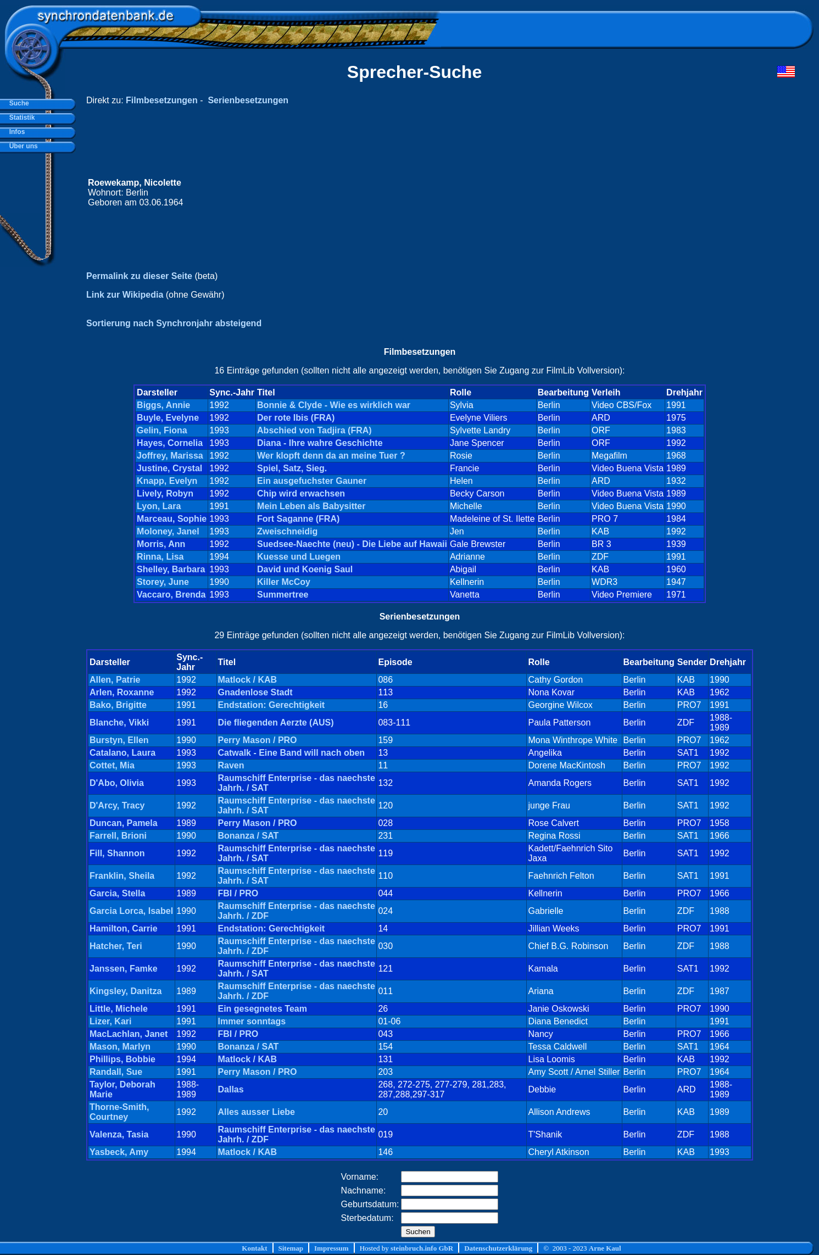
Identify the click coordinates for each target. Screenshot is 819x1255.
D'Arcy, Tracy (117, 805)
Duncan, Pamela (124, 823)
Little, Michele (119, 1008)
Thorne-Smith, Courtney (119, 1112)
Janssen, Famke (124, 968)
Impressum (331, 1248)
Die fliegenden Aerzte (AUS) (276, 722)
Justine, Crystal (169, 468)
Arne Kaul (605, 1248)
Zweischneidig (287, 531)
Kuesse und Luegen (299, 556)
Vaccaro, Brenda (171, 594)
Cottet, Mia (112, 765)
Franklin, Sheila (122, 875)
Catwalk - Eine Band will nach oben (291, 752)
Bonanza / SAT (248, 835)
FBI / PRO (238, 893)
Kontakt (254, 1248)
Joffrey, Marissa (170, 455)
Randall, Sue (116, 1071)
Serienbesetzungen (248, 100)
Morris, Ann (161, 544)
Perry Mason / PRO (257, 740)
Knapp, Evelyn (167, 481)
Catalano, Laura (122, 752)
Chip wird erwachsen (301, 493)
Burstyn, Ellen (119, 740)
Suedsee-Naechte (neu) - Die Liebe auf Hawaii (352, 544)
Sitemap (291, 1248)
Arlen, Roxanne (122, 692)
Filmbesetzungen (162, 100)
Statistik (20, 117)
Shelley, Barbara (171, 569)
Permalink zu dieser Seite (139, 276)
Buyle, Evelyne (168, 417)
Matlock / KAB (247, 679)
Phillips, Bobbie (122, 1059)
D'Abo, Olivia (117, 783)
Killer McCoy (283, 582)
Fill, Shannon (117, 853)
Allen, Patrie (115, 679)
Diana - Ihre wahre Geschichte (320, 443)
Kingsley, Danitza (125, 991)
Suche (17, 103)
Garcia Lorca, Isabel (131, 911)
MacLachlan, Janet (129, 1034)
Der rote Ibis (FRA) (296, 417)
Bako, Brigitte (118, 705)
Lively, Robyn (165, 493)
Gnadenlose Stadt (255, 692)
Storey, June (163, 582)
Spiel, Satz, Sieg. (292, 468)
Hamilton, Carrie (124, 928)
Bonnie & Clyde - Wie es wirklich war (333, 405)
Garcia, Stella (117, 893)
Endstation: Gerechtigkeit (271, 705)
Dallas (231, 1089)
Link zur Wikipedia (124, 294)
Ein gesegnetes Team (262, 1008)
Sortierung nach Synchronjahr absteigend (173, 323)
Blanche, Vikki (119, 722)
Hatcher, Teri (116, 946)
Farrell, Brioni (118, 835)
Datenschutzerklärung (498, 1248)
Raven (231, 765)
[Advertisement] (586, 193)
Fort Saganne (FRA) (298, 518)
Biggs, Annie (163, 405)
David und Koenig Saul (305, 569)
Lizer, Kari (110, 1021)
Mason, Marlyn (120, 1046)
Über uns (21, 146)
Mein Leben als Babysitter (311, 506)
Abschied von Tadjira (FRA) (314, 430)
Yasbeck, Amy (119, 1152)
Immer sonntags (252, 1021)
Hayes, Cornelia (170, 443)
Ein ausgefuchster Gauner (311, 481)
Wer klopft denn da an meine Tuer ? (331, 455)
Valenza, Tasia (119, 1134)
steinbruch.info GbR (422, 1248)
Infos (15, 132)
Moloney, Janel (168, 531)
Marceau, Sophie (172, 518)
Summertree (282, 594)
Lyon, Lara (159, 506)
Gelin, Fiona (162, 430)
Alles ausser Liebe (257, 1112)
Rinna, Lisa (160, 556)
